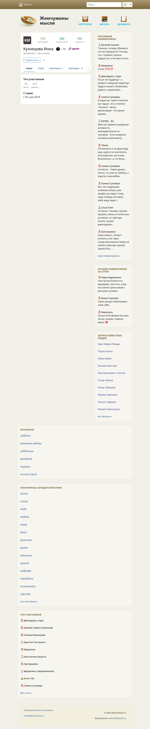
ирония (24, 563)
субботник (27, 451)
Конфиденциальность (34, 715)
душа (23, 532)
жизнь (24, 493)
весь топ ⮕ (25, 692)
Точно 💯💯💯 (106, 68)
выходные (26, 459)
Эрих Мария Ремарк (109, 344)
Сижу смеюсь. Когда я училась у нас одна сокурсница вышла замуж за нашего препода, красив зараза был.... (113, 242)
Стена (41, 68)
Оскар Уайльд (105, 380)
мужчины (26, 540)
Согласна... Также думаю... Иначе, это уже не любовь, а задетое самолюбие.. (113, 173)
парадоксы (26, 578)
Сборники (56, 68)
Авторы (104, 18)
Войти (25, 4)
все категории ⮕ (28, 601)
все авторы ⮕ (105, 416)
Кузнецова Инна (38, 48)
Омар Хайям (105, 358)
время (24, 547)
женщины (26, 555)
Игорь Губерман (107, 387)
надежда (25, 571)
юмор (23, 524)
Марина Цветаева (107, 394)
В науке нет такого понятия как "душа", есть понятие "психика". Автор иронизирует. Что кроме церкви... (113, 107)
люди (23, 509)
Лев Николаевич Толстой (111, 372)
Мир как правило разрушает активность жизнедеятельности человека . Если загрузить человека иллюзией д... (113, 131)
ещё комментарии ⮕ (109, 255)
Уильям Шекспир (107, 365)
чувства (25, 594)
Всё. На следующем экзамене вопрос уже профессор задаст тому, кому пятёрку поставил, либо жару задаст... (111, 193)
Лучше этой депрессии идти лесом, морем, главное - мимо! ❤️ (113, 319)
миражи (25, 466)
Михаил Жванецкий (109, 409)
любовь (24, 517)
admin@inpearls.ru (117, 718)
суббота (25, 435)
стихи (24, 501)
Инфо (29, 68)
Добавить (124, 18)
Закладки (75, 68)
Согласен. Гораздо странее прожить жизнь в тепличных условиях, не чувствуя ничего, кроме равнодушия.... (113, 217)
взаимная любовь (31, 443)
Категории (85, 18)
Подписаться (32, 60)
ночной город (28, 474)
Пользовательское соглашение (38, 710)
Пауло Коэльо (105, 351)
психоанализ (28, 586)
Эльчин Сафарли (107, 401)
